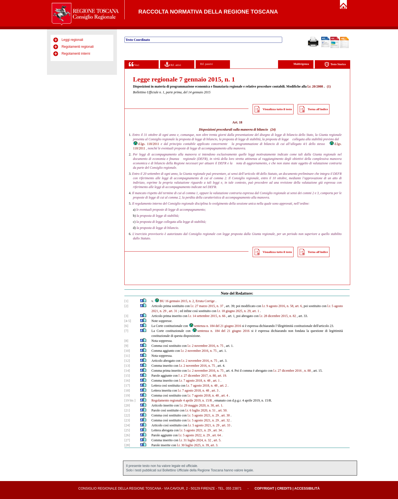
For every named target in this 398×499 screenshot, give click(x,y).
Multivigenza (301, 63)
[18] (127, 390)
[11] (127, 356)
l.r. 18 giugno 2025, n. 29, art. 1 (238, 311)
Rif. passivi (206, 63)
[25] (127, 430)
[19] (127, 395)
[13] (127, 366)
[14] (127, 371)
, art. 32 (224, 420)
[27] (127, 440)
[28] (127, 445)
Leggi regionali (72, 40)
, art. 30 (224, 415)
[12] (127, 361)
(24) (273, 129)
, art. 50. (221, 410)
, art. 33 (225, 425)
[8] (126, 341)
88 (309, 371)
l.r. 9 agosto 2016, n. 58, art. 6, (282, 306)
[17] (127, 385)
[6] (126, 326)
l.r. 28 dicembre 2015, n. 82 (278, 316)
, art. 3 (214, 390)
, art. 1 (215, 380)
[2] (126, 306)
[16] (127, 380)
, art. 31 (172, 311)
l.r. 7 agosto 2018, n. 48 (194, 380)
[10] (127, 351)
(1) (329, 86)
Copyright (264, 488)
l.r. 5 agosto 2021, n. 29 (203, 415)
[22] (127, 415)
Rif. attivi (172, 64)
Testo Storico (335, 64)
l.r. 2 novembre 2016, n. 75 (205, 346)
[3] (126, 316)
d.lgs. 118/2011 (146, 144)
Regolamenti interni (76, 54)
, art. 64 (216, 435)
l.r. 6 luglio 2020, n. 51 (200, 410)
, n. (304, 371)
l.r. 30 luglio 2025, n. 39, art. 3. (197, 445)
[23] (127, 420)
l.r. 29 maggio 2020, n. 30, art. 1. (201, 405)
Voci (134, 64)
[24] (127, 425)
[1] (126, 301)
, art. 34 (216, 430)
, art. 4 (223, 395)
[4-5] (127, 321)
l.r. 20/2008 (315, 86)
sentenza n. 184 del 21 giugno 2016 (215, 326)
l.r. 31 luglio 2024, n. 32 (195, 440)
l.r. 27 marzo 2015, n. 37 (207, 306)
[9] (126, 346)
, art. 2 (222, 385)
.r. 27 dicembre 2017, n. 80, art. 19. (203, 375)
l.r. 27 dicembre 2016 (287, 371)
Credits (284, 488)
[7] (126, 331)
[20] (127, 405)
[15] (127, 375)
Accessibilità (307, 488)
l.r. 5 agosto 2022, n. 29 (194, 435)
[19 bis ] (129, 400)
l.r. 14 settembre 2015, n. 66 (206, 316)
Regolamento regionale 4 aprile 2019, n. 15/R (181, 400)
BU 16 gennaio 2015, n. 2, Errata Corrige (185, 301)
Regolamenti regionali (78, 47)
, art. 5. (216, 440)
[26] (127, 435)
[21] (127, 410)
